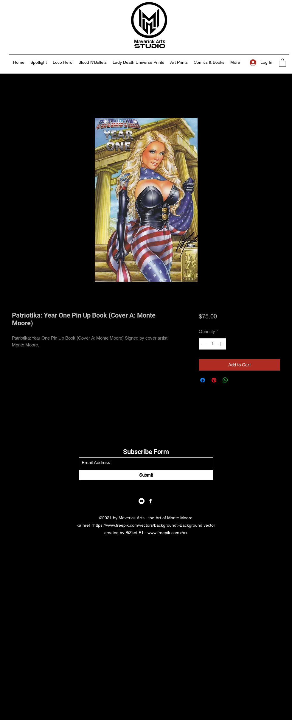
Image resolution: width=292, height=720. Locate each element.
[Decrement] (204, 343)
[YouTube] (142, 501)
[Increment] (221, 343)
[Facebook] (150, 501)
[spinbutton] (212, 343)
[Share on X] (236, 380)
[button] (282, 62)
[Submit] (146, 475)
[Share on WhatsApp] (225, 380)
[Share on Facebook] (202, 380)
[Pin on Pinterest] (214, 380)
